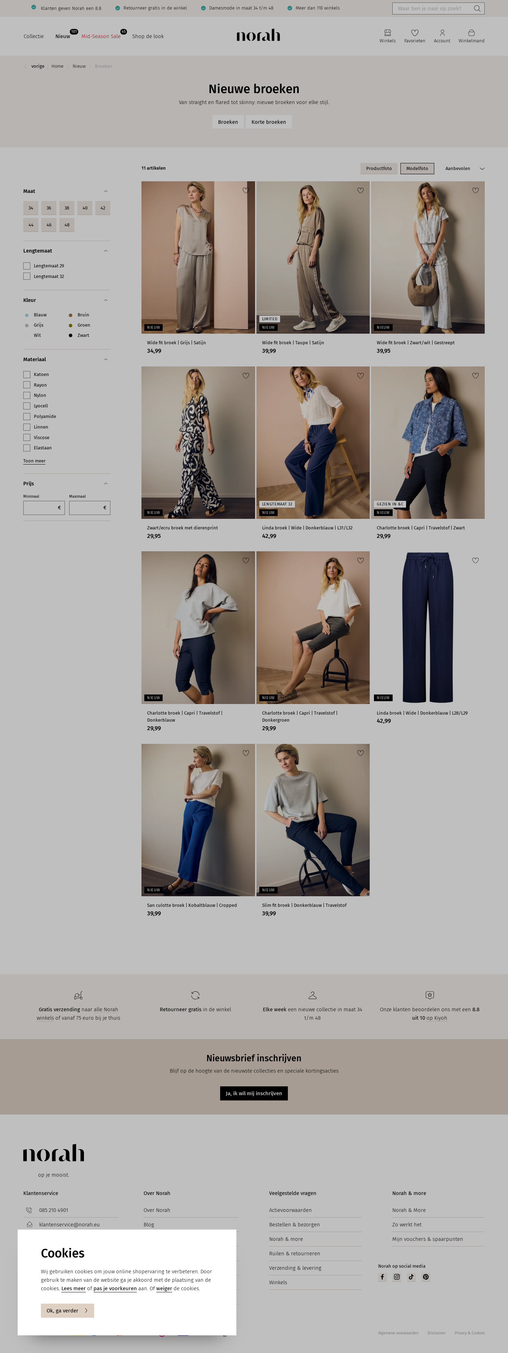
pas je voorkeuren (115, 1288)
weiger (164, 1288)
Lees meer (73, 1288)
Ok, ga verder (68, 1311)
